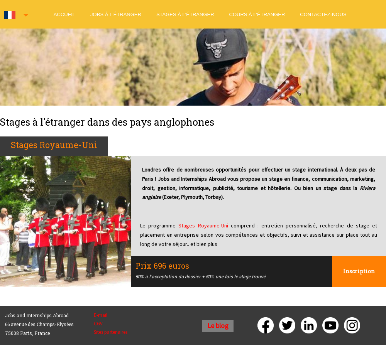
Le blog (218, 325)
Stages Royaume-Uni (203, 225)
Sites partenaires (110, 332)
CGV (98, 323)
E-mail (100, 315)
